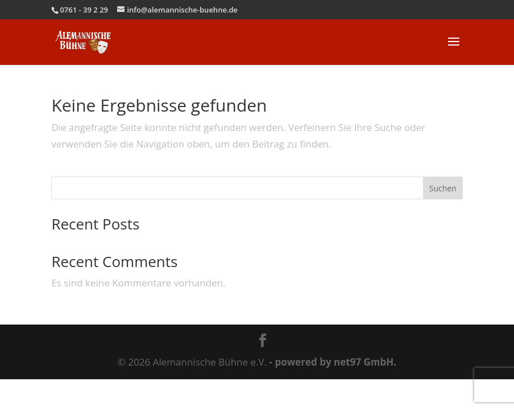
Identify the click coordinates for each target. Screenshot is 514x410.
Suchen (443, 188)
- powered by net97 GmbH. (333, 361)
